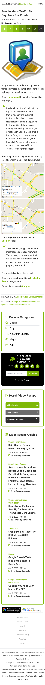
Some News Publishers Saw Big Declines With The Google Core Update (22, 509)
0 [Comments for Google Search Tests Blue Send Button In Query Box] (10, 571)
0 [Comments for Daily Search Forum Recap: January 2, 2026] (10, 455)
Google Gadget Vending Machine (29, 297)
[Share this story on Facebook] (4, 28)
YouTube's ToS (22, 679)
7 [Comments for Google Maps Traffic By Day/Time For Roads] (19, 20)
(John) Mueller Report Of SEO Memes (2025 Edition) (22, 535)
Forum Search (22, 622)
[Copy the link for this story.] (41, 28)
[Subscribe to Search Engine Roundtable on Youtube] (32, 366)
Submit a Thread (22, 617)
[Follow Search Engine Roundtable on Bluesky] (27, 366)
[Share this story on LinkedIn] (22, 28)
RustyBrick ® (28, 662)
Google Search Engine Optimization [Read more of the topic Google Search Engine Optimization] (17, 501)
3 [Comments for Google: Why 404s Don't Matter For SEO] (10, 596)
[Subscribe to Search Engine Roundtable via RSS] (37, 366)
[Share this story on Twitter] (10, 28)
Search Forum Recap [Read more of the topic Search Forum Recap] (17, 442)
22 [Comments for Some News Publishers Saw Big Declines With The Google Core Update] (10, 520)
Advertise (22, 639)
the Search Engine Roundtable (24, 652)
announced (14, 97)
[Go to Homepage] (17, 4)
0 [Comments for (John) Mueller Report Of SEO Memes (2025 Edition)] (10, 545)
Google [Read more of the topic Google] (11, 554)
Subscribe (33, 373)
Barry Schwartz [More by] (32, 19)
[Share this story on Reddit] (16, 28)
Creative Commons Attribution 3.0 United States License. (22, 673)
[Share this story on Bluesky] (29, 28)
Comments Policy (22, 635)
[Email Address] (16, 373)
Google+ (5, 240)
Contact (23, 643)
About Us (22, 630)
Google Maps (15, 23)
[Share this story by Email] (35, 28)
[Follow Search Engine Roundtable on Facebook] (16, 366)
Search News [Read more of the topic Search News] (14, 528)
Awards (22, 626)
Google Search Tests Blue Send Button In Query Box (19, 561)
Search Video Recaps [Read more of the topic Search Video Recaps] (17, 464)
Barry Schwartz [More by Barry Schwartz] (23, 455)
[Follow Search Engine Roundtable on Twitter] (22, 366)
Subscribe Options (22, 380)
